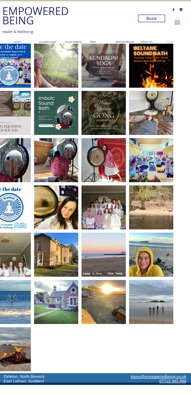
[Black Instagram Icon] (181, 10)
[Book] (151, 18)
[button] (177, 21)
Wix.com (121, 392)
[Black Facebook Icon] (173, 10)
